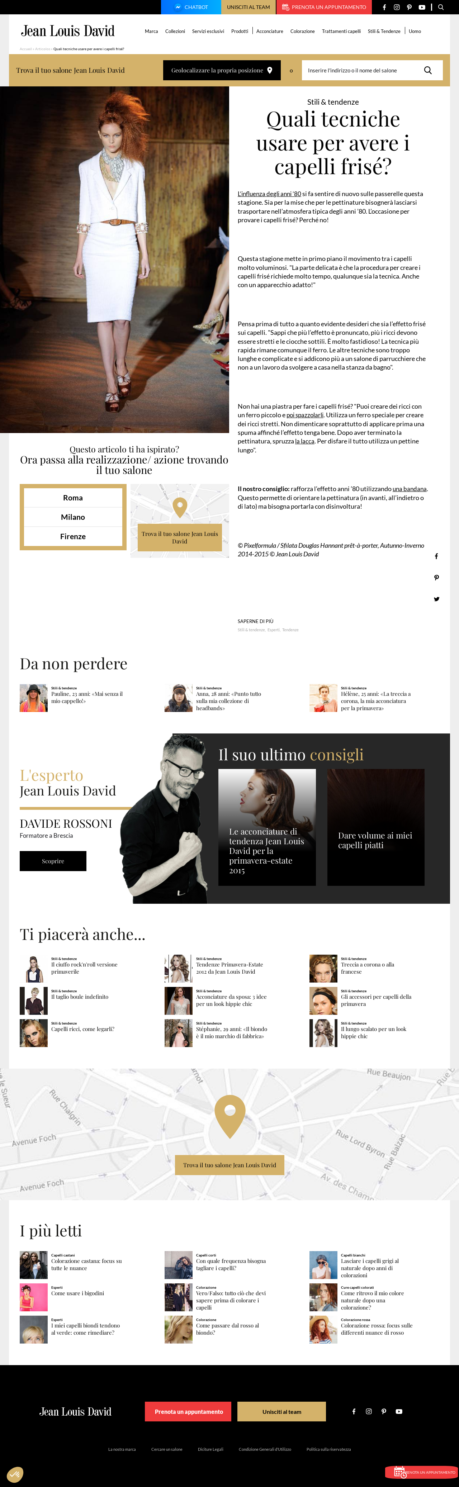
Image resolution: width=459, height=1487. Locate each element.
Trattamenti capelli (342, 31)
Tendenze (290, 629)
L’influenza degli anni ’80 (271, 194)
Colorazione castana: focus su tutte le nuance (86, 1265)
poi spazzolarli (307, 415)
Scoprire (55, 861)
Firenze (73, 536)
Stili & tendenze (251, 629)
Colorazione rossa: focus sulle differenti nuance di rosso (377, 1329)
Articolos (42, 49)
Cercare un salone (167, 1449)
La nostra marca (122, 1449)
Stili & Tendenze (385, 31)
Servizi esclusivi (210, 31)
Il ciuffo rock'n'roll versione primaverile (84, 968)
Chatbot (190, 8)
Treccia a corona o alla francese (367, 968)
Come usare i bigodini (77, 1292)
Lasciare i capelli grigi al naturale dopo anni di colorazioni (370, 1268)
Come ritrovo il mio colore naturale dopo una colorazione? (372, 1300)
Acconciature (271, 31)
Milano (73, 516)
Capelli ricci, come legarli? (82, 1028)
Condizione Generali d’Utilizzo (265, 1449)
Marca (153, 31)
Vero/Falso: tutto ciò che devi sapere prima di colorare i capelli (231, 1300)
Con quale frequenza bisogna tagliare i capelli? (231, 1265)
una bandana (410, 489)
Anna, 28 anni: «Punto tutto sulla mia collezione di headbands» (228, 701)
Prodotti (241, 31)
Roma (73, 497)
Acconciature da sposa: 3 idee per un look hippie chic (231, 1000)
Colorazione (304, 31)
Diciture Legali (210, 1449)
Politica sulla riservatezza (329, 1449)
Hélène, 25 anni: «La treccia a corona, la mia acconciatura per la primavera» (376, 701)
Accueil (26, 49)
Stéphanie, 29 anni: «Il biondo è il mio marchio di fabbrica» (231, 1032)
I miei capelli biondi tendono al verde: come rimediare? (85, 1329)
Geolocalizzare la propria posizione (222, 70)
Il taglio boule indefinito (79, 996)
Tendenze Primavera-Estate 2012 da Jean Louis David (229, 968)
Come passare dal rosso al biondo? (227, 1329)
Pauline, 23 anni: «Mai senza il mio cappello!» (87, 697)
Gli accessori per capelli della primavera (376, 1000)
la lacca (305, 441)
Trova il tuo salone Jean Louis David (180, 537)
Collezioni (176, 31)
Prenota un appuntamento (324, 7)
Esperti (274, 629)
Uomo (416, 31)
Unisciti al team (248, 7)
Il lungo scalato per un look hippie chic (373, 1032)
